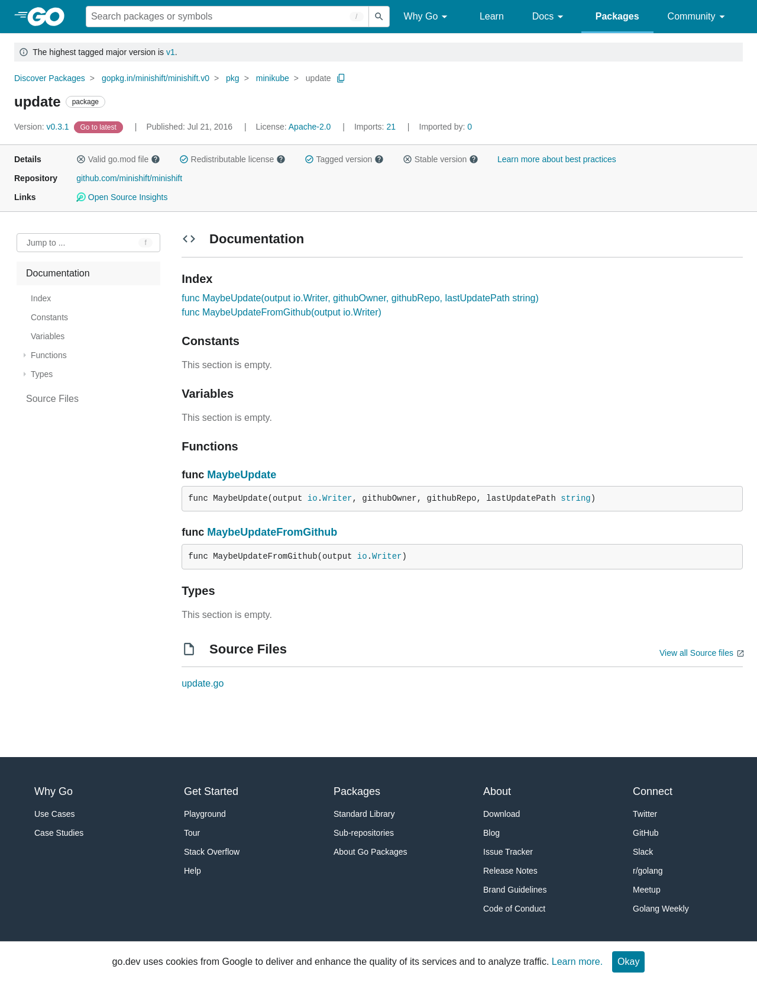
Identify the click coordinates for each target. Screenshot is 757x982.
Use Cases (54, 814)
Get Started (211, 791)
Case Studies (58, 833)
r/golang (648, 870)
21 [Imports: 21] (376, 126)
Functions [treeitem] (49, 355)
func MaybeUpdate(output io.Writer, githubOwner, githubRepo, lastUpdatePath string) (360, 298)
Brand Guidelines (514, 889)
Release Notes (510, 870)
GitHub (646, 833)
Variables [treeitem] (47, 336)
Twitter (645, 814)
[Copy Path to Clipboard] (341, 78)
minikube (272, 78)
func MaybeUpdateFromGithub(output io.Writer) (281, 312)
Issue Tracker (508, 852)
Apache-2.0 (310, 126)
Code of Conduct (514, 908)
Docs (549, 17)
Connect (652, 791)
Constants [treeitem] (49, 317)
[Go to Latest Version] (99, 126)
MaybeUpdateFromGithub (272, 532)
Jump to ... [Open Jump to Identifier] (46, 242)
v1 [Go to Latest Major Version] (170, 52)
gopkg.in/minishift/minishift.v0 (155, 78)
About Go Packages (370, 852)
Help (192, 870)
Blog (491, 833)
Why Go (427, 17)
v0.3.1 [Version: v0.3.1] (43, 126)
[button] (81, 159)
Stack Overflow (212, 852)
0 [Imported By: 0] (446, 126)
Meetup (647, 889)
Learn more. (577, 962)
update (318, 78)
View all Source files (696, 653)
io (313, 498)
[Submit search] (379, 16)
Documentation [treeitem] (58, 273)
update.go (203, 683)
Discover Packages (49, 78)
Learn (492, 16)
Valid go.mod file (118, 159)
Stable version (440, 159)
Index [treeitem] (41, 298)
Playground (205, 814)
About (497, 791)
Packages (617, 16)
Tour (192, 833)
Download (501, 814)
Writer (337, 498)
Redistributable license (232, 159)
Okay (628, 962)
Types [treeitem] (42, 374)
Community (698, 17)
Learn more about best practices (556, 159)
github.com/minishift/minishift (129, 178)
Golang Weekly (661, 908)
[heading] (50, 16)
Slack (643, 852)
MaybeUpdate (241, 475)
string (575, 498)
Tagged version (344, 159)
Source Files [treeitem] (52, 399)
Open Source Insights (121, 197)
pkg (233, 78)
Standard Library (364, 814)
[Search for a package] (227, 16)
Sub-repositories (364, 833)
